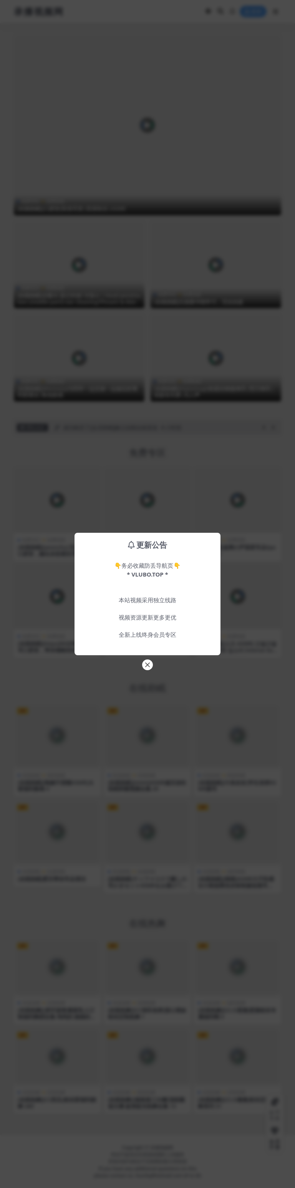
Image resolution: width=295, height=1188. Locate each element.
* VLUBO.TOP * (147, 574)
